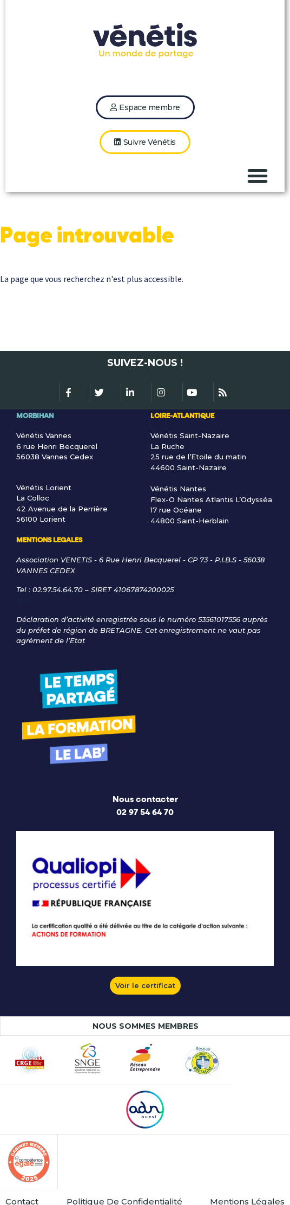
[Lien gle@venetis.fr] (145, 600)
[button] (257, 175)
